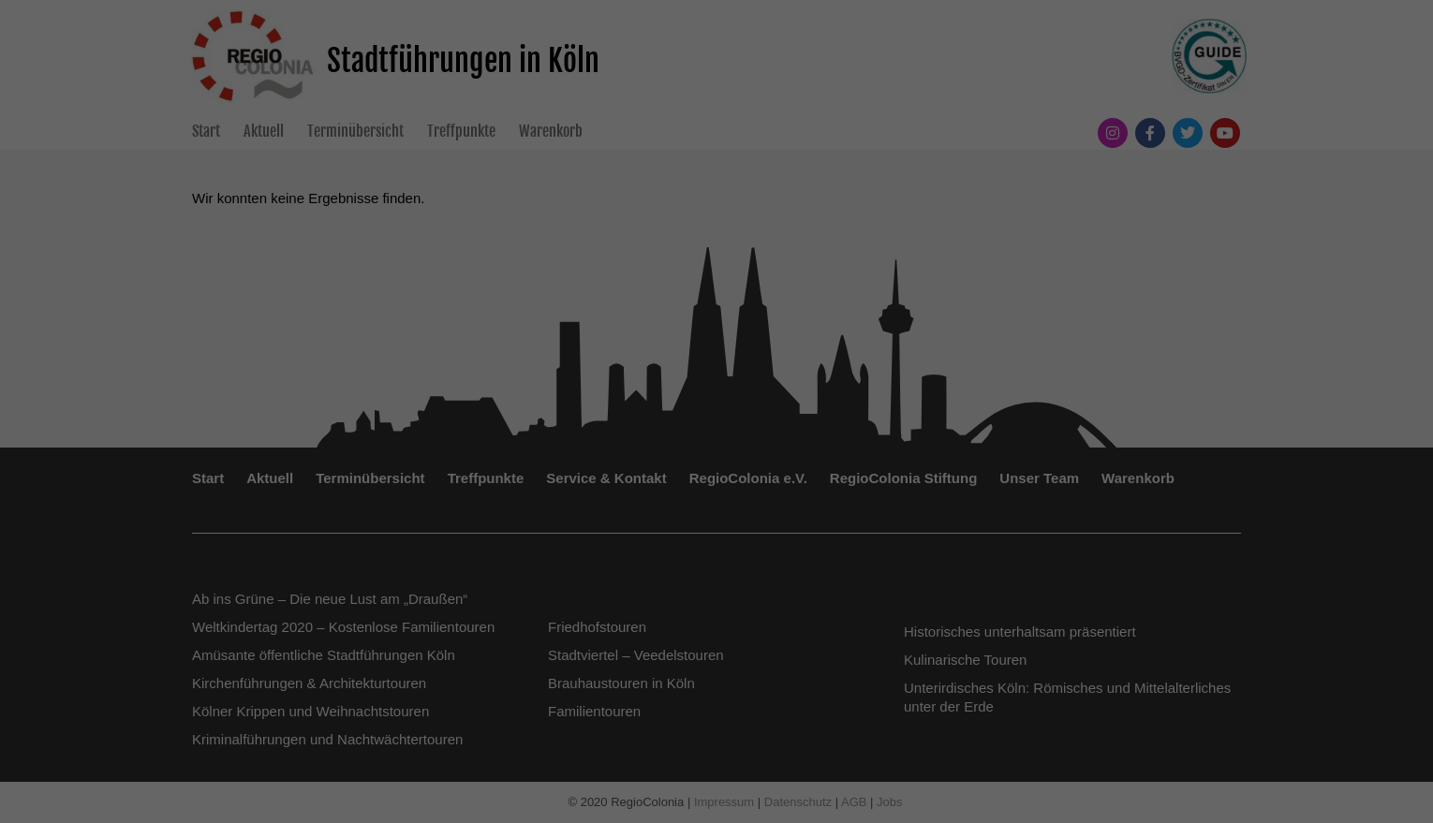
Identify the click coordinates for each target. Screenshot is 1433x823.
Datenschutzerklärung (598, 395)
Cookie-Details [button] (633, 726)
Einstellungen (512, 412)
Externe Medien (729, 455)
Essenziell (515, 455)
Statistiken (613, 455)
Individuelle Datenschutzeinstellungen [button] (717, 685)
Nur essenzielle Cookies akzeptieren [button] (716, 630)
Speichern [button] (717, 575)
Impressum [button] (808, 726)
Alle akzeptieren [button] (717, 519)
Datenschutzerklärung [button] (725, 726)
